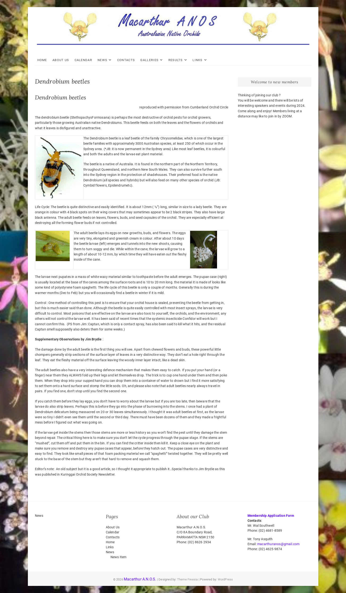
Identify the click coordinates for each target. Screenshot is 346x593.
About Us (60, 60)
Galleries (149, 60)
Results (175, 60)
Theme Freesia (187, 579)
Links (197, 60)
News (102, 60)
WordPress (225, 579)
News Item (119, 557)
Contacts (126, 60)
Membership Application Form (271, 515)
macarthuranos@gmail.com (278, 544)
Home (42, 60)
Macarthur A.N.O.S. (140, 579)
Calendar (83, 60)
